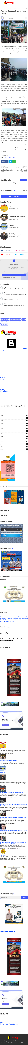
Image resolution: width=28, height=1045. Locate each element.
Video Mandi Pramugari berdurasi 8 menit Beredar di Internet (13, 830)
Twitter (10, 161)
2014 (14, 446)
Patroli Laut (3, 621)
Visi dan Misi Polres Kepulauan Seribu (17, 217)
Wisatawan (21, 322)
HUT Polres (12, 621)
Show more (23, 180)
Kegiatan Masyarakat (19, 317)
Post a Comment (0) (14, 196)
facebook (8, 250)
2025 (14, 418)
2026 (14, 415)
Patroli (25, 617)
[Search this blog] (10, 897)
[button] (26, 2)
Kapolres (11, 317)
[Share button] (18, 161)
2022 (14, 426)
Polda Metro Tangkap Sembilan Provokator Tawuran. (11, 792)
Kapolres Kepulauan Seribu (16, 235)
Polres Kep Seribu (4, 620)
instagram (22, 250)
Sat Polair (6, 8)
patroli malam (7, 618)
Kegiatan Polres (8, 157)
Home (2, 8)
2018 (14, 436)
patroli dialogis (11, 620)
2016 (14, 441)
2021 (14, 428)
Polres (23, 319)
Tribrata (2, 749)
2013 (14, 449)
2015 (14, 444)
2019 (14, 434)
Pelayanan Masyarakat (15, 319)
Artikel (3, 379)
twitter (22, 254)
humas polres (23, 620)
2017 (14, 439)
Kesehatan (4, 391)
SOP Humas (3, 855)
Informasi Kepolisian (9, 932)
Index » (2, 389)
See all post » (3, 377)
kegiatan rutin (4, 324)
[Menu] (2, 2)
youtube (8, 254)
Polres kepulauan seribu (6, 322)
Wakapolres (17, 620)
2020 (14, 431)
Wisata (15, 322)
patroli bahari (25, 618)
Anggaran (11, 225)
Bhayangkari (4, 317)
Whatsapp (14, 161)
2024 (14, 421)
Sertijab (8, 621)
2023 (14, 423)
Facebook (5, 161)
